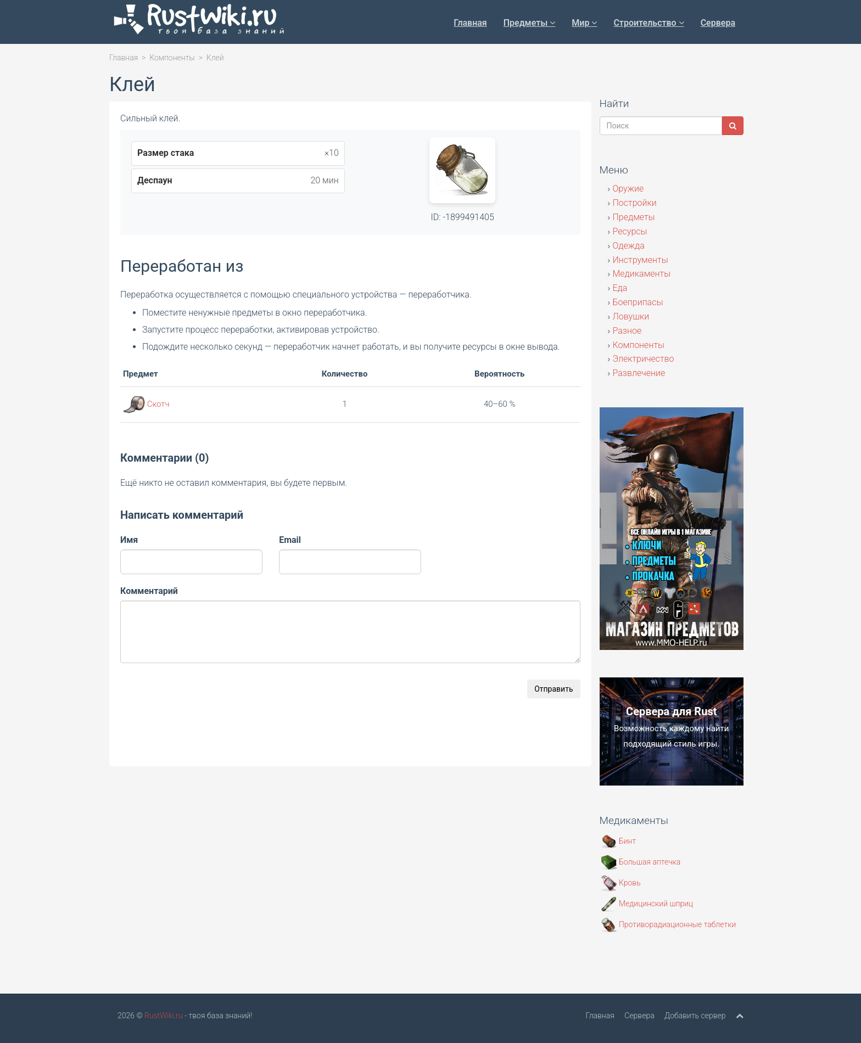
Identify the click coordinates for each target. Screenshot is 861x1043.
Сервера (718, 23)
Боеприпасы (638, 302)
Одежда (629, 245)
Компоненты (172, 57)
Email (290, 540)
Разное (627, 331)
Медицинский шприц (647, 903)
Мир (584, 23)
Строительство (648, 23)
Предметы (530, 23)
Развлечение (639, 373)
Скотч (158, 404)
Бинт (618, 841)
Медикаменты (642, 273)
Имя (129, 540)
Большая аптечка (641, 861)
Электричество (643, 359)
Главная (470, 23)
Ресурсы (630, 231)
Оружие (628, 188)
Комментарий (149, 591)
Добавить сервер (694, 1015)
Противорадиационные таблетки (668, 924)
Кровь (621, 882)
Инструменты (640, 260)
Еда (620, 288)
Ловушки (631, 316)
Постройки (635, 203)
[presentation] (203, 701)
